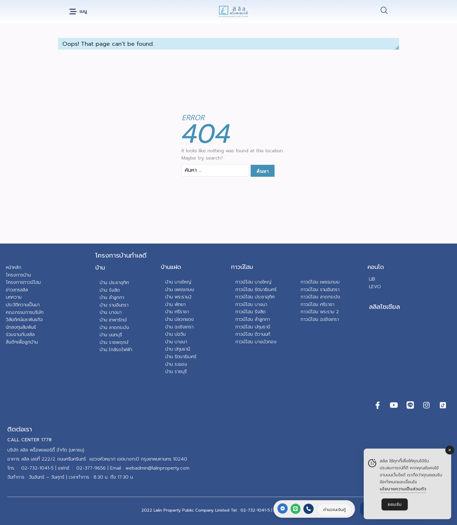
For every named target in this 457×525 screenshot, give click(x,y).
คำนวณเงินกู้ (334, 509)
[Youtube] (394, 405)
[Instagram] (426, 405)
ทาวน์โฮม (242, 266)
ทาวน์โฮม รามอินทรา (320, 289)
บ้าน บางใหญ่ (178, 282)
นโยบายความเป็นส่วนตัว (403, 489)
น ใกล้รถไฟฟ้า (118, 349)
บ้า (102, 349)
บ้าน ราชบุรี (176, 371)
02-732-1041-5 (37, 468)
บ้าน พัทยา (175, 304)
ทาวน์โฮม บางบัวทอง (256, 341)
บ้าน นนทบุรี (111, 334)
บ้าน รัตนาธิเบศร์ (180, 356)
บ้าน (100, 267)
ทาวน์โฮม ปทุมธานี (252, 326)
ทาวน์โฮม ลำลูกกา (252, 319)
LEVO (375, 286)
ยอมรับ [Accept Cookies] (395, 504)
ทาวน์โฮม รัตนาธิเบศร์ (256, 289)
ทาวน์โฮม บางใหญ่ (253, 282)
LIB (372, 279)
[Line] (410, 405)
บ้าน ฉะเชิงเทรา (179, 326)
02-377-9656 (91, 468)
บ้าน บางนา (111, 312)
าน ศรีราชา (178, 311)
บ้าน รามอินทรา (114, 305)
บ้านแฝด (171, 266)
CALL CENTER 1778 (29, 439)
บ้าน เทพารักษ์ (113, 319)
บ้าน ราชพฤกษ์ (114, 342)
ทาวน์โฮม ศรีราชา (317, 304)
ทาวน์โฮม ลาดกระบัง (320, 296)
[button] (78, 12)
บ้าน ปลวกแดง (179, 319)
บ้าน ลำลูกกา (112, 297)
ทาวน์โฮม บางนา (251, 304)
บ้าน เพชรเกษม (179, 289)
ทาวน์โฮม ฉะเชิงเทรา (320, 319)
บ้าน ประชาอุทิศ (114, 282)
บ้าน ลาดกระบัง (114, 327)
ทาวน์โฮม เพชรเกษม (320, 282)
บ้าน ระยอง (176, 364)
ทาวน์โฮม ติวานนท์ (252, 334)
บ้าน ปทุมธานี (177, 349)
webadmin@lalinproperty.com (157, 468)
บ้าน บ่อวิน (175, 334)
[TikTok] (443, 405)
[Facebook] (377, 405)
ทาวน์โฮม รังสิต (250, 311)
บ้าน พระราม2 (178, 296)
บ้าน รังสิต (110, 290)
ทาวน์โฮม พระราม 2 (320, 311)
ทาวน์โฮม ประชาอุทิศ (255, 296)
